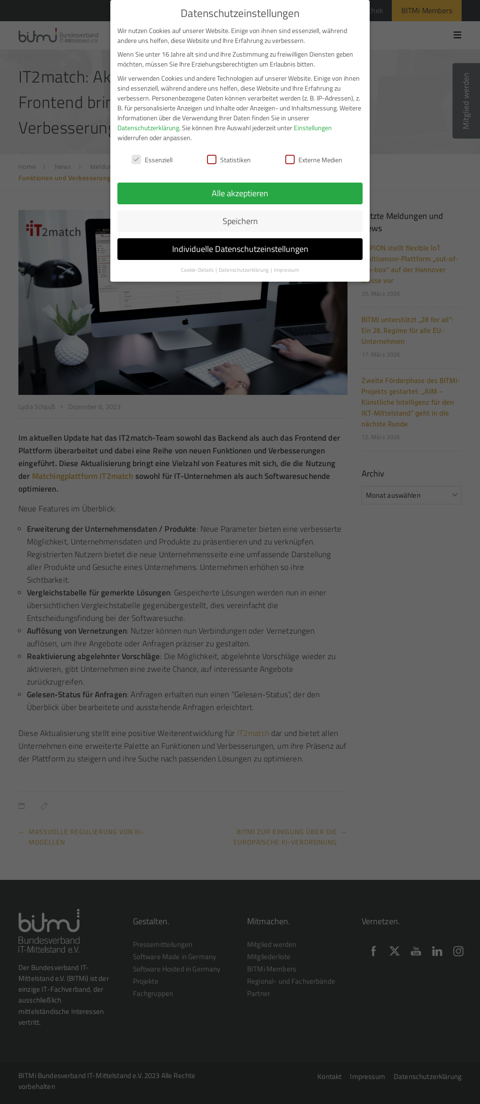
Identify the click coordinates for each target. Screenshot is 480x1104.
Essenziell (152, 155)
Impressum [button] (286, 265)
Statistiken (229, 155)
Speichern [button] (240, 216)
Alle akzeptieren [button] (240, 188)
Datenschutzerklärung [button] (244, 265)
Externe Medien (313, 155)
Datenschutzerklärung (148, 123)
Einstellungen (313, 123)
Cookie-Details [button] (198, 265)
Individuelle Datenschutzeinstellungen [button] (240, 244)
